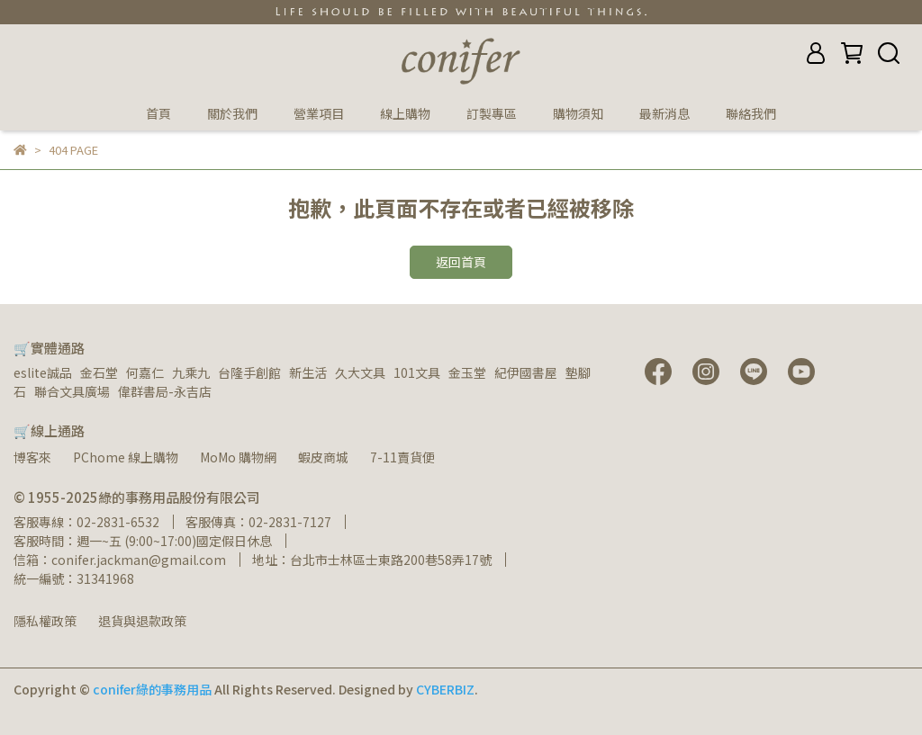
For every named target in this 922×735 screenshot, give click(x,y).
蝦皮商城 (323, 457)
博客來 (32, 457)
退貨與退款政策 (142, 621)
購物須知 (578, 113)
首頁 (158, 113)
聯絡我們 (751, 113)
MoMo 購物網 (238, 457)
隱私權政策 (45, 621)
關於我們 (232, 113)
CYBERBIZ (445, 689)
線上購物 (405, 113)
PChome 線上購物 (125, 457)
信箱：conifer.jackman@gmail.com (120, 560)
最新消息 (664, 113)
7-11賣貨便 (402, 457)
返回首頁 (461, 262)
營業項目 (319, 113)
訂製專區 (491, 113)
